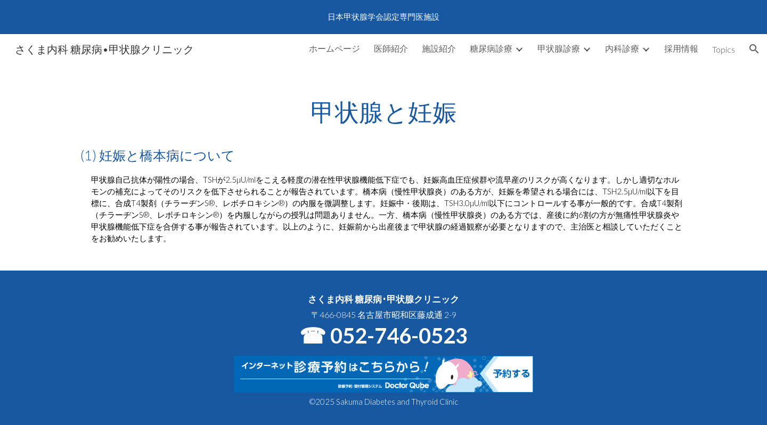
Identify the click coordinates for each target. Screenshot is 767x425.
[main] (383, 167)
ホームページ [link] (334, 48)
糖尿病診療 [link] (491, 48)
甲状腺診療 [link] (558, 48)
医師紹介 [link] (391, 48)
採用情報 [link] (681, 48)
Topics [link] (723, 49)
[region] (383, 17)
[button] (754, 49)
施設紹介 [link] (439, 48)
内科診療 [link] (622, 48)
